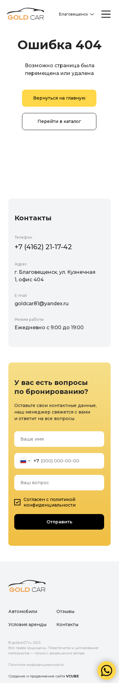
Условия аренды (27, 624)
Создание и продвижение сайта (43, 676)
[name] (59, 439)
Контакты (67, 624)
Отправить (59, 522)
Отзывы (65, 611)
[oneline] (59, 482)
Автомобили (22, 611)
